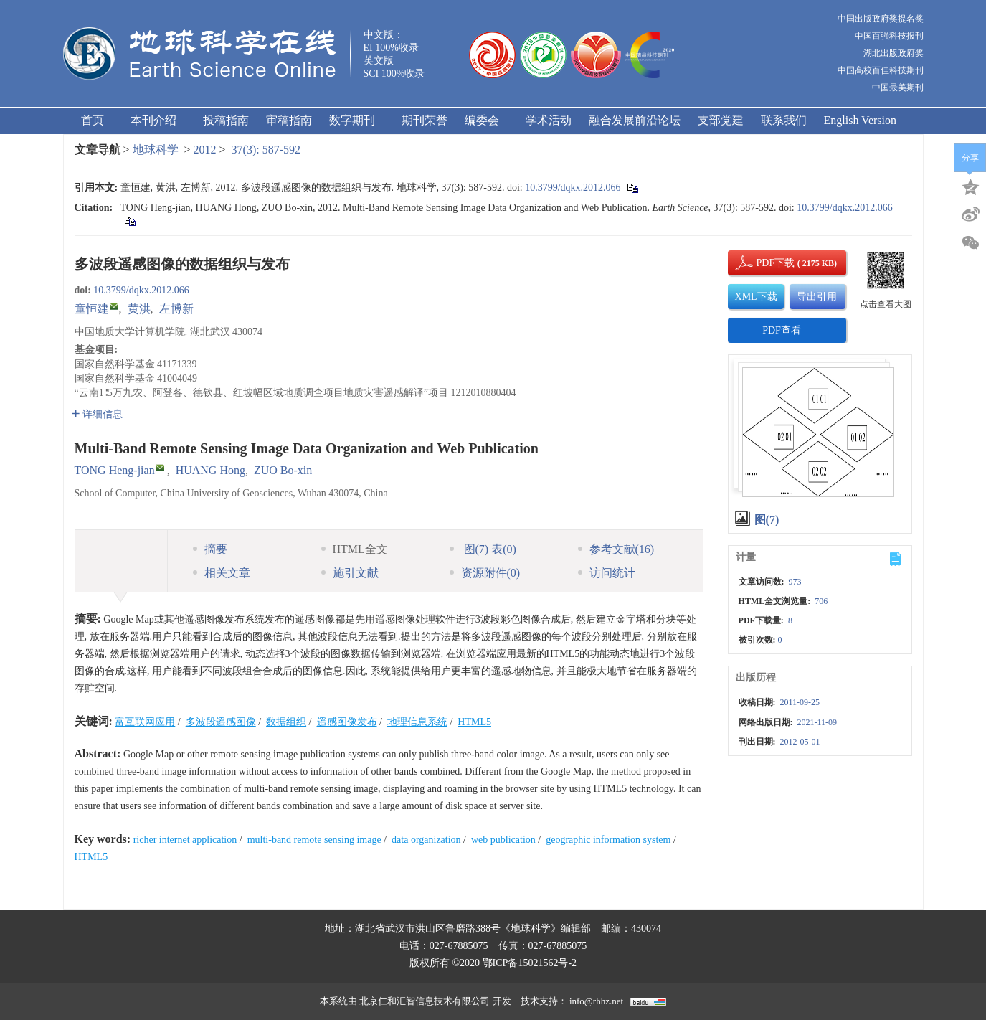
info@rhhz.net (596, 1001)
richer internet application (185, 839)
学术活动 (549, 120)
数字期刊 (356, 120)
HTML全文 (354, 549)
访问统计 (606, 573)
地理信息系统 (417, 722)
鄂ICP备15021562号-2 (530, 963)
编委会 (486, 120)
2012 (205, 149)
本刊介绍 (158, 120)
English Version (860, 120)
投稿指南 (226, 120)
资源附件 (485, 573)
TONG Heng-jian (115, 470)
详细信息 (97, 414)
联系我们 (784, 120)
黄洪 (139, 309)
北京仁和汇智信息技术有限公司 (424, 1001)
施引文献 (350, 573)
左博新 (176, 309)
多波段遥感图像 (221, 722)
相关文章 (221, 573)
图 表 (483, 549)
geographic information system (608, 839)
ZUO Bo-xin (283, 470)
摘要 (210, 549)
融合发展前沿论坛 (635, 120)
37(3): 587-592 (266, 149)
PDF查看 (781, 330)
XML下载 (756, 296)
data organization (426, 839)
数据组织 (286, 722)
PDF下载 (764, 263)
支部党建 (721, 120)
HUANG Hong (210, 470)
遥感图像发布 (347, 722)
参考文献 (616, 549)
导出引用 (817, 296)
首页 (92, 120)
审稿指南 (289, 120)
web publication (503, 839)
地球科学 (156, 149)
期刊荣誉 (424, 120)
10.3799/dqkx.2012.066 (572, 187)
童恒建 (92, 309)
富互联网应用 (145, 722)
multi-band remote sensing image (314, 839)
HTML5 (474, 722)
